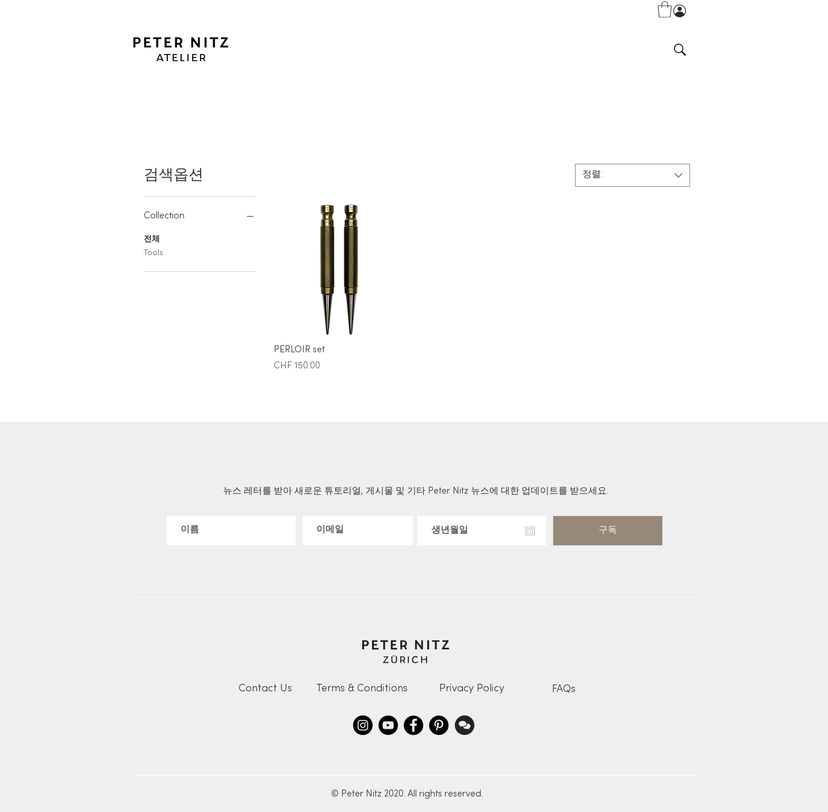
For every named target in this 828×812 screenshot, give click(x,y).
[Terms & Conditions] (362, 688)
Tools (153, 252)
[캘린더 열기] (530, 531)
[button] (665, 9)
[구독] (607, 530)
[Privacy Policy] (471, 688)
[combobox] (632, 175)
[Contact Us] (265, 688)
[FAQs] (563, 689)
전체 (152, 238)
